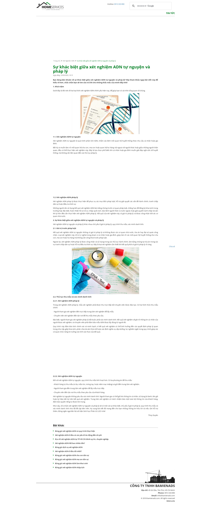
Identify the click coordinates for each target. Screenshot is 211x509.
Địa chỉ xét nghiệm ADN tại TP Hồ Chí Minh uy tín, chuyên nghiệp (81, 439)
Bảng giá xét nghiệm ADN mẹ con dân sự (72, 459)
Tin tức (170, 13)
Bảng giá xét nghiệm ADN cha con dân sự (72, 455)
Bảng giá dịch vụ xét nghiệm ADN (68, 447)
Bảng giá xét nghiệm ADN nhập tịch (69, 467)
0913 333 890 (119, 4)
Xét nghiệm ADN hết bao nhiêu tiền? (70, 443)
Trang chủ (56, 61)
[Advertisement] (105, 40)
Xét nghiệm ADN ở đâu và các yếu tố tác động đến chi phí (78, 435)
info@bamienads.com (166, 495)
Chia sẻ (172, 246)
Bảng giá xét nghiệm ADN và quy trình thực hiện (75, 431)
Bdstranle (171, 501)
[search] (150, 6)
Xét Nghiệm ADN (68, 61)
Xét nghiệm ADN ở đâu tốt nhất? (68, 451)
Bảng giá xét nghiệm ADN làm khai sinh (71, 463)
